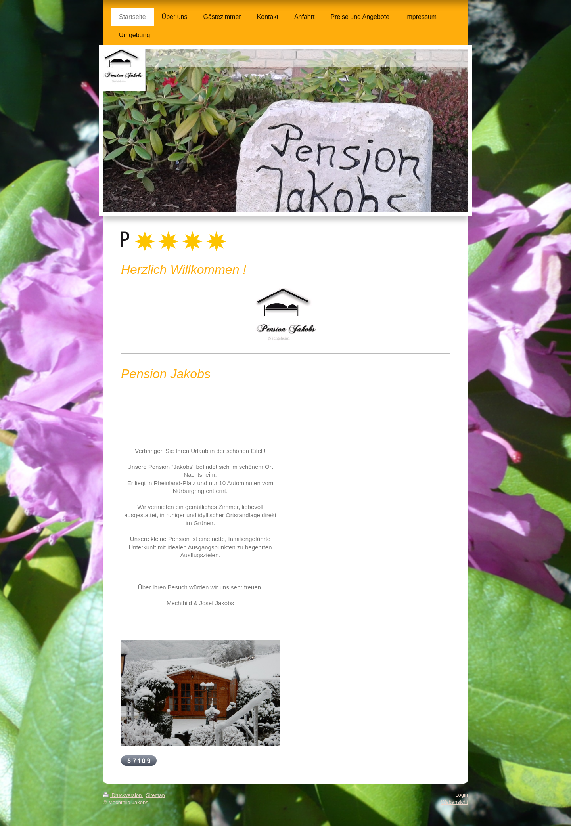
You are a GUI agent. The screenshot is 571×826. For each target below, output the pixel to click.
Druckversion (123, 795)
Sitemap (155, 795)
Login (461, 795)
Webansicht (454, 802)
